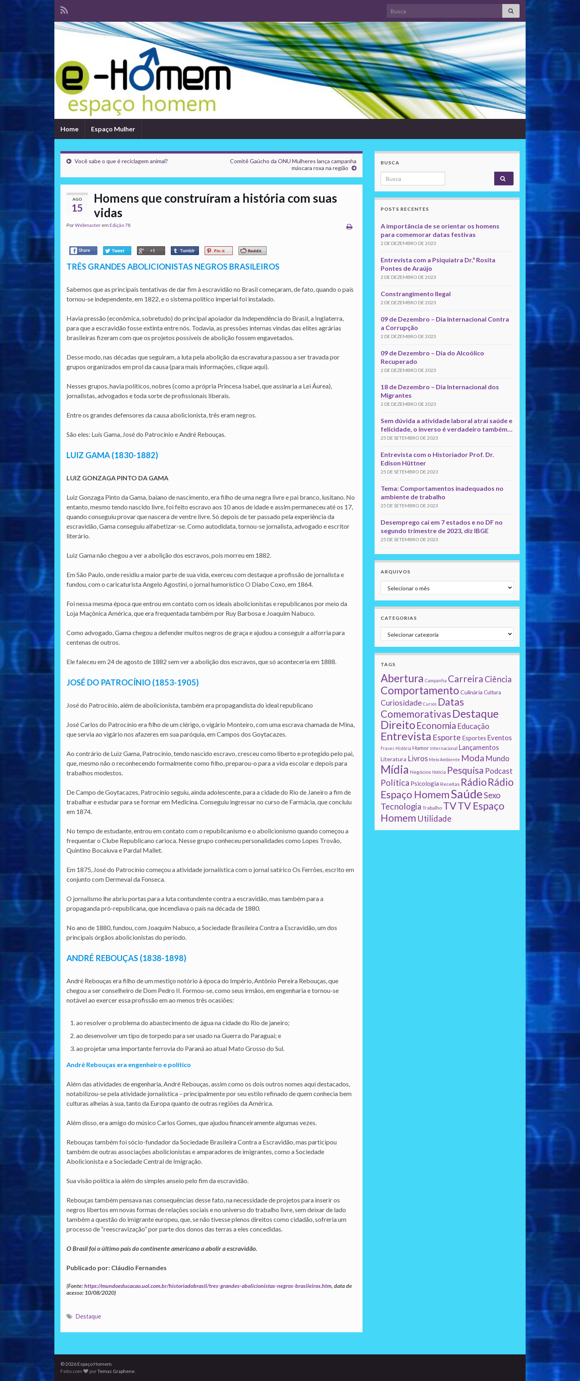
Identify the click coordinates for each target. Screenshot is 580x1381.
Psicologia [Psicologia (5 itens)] (424, 783)
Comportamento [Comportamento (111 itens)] (420, 690)
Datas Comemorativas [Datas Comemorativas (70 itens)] (422, 708)
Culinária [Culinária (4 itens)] (471, 692)
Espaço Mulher (113, 129)
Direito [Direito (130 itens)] (398, 724)
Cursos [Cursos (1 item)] (430, 703)
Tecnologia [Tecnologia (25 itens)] (401, 806)
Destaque (88, 1316)
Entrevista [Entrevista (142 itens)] (406, 736)
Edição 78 (120, 225)
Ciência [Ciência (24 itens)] (498, 679)
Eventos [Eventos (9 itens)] (499, 737)
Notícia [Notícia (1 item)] (439, 772)
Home (69, 129)
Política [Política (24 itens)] (395, 782)
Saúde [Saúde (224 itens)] (467, 794)
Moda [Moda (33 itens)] (472, 757)
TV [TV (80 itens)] (449, 806)
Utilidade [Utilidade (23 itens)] (434, 818)
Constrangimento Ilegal (416, 293)
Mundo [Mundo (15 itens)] (497, 758)
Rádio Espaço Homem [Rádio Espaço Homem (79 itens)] (447, 788)
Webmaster (88, 225)
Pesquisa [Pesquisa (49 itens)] (465, 770)
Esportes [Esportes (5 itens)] (474, 737)
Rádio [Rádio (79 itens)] (474, 782)
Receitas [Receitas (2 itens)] (450, 784)
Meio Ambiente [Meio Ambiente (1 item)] (444, 759)
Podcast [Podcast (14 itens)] (499, 770)
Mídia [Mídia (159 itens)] (395, 769)
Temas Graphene (116, 1371)
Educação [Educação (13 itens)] (473, 726)
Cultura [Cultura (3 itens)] (492, 692)
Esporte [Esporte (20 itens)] (447, 737)
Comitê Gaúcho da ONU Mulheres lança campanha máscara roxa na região (293, 164)
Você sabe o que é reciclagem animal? (121, 161)
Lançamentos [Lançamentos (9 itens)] (479, 747)
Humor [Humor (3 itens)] (420, 748)
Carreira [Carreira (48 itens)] (465, 678)
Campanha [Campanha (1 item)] (436, 680)
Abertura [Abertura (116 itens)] (402, 678)
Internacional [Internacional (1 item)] (444, 748)
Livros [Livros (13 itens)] (418, 758)
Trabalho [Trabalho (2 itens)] (432, 808)
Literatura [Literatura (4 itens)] (393, 759)
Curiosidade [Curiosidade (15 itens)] (401, 702)
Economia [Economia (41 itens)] (436, 725)
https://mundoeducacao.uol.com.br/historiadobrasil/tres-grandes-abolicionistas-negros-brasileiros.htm (207, 1285)
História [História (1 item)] (403, 748)
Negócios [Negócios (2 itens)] (420, 772)
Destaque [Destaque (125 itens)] (475, 713)
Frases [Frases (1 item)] (387, 748)
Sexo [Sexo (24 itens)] (492, 795)
